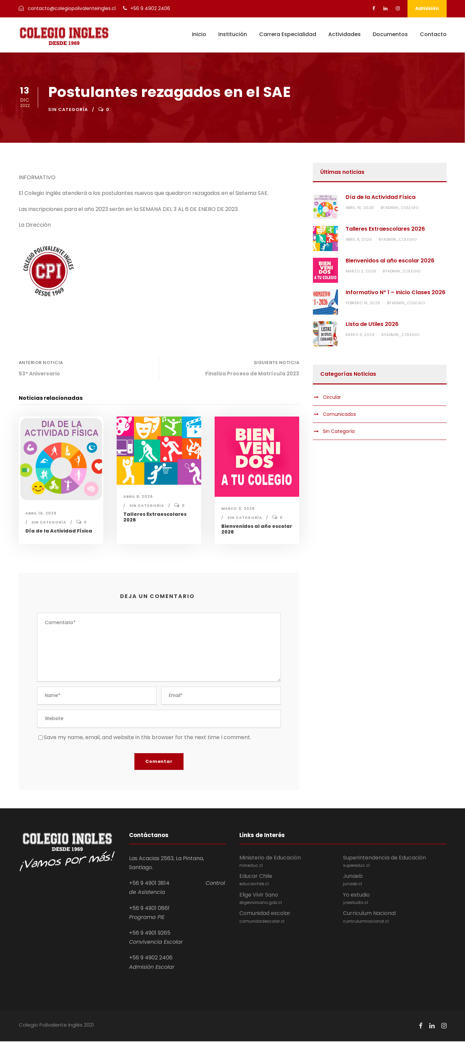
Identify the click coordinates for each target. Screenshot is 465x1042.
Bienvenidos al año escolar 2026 (256, 529)
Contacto (433, 34)
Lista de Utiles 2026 (372, 324)
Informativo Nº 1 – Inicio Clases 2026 (395, 292)
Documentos (390, 34)
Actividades (344, 34)
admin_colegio (402, 207)
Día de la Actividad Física (58, 531)
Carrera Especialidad (287, 34)
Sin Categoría (68, 109)
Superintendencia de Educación (395, 862)
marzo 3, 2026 (238, 508)
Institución (232, 34)
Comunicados (339, 414)
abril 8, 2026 (138, 496)
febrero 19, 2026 (363, 303)
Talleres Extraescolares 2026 (155, 517)
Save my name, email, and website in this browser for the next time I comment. (147, 738)
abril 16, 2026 (40, 513)
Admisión (427, 8)
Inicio (199, 34)
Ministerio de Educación (291, 862)
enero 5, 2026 (360, 334)
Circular (332, 397)
